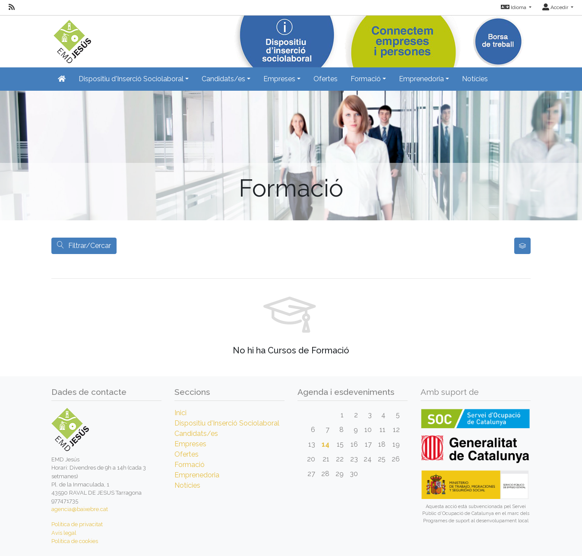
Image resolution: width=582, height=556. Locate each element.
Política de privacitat (77, 524)
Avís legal (63, 533)
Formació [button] (366, 79)
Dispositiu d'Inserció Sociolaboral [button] (131, 79)
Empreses (190, 444)
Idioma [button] (514, 7)
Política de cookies (74, 541)
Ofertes (325, 79)
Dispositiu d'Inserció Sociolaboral (226, 423)
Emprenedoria (196, 475)
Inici (180, 413)
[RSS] (12, 7)
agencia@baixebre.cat (79, 509)
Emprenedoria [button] (421, 79)
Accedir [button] (555, 7)
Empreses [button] (279, 79)
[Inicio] (71, 39)
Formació (189, 465)
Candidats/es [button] (223, 79)
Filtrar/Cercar (84, 245)
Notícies (475, 79)
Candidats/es (196, 433)
